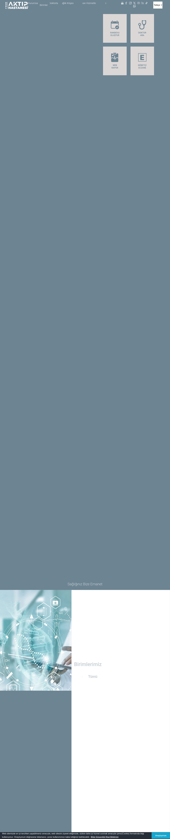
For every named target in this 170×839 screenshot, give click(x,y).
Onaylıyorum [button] (160, 836)
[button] (104, 837)
